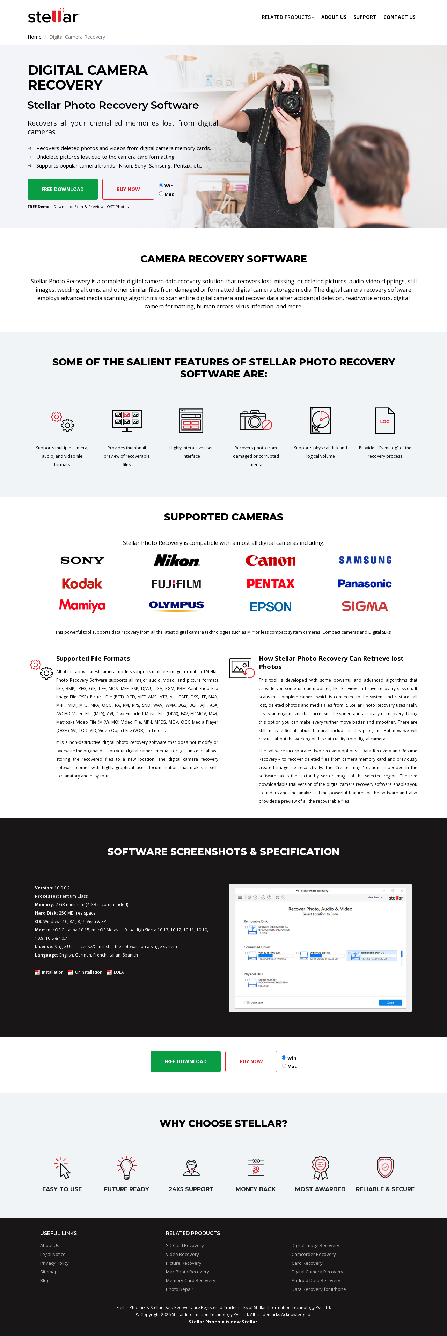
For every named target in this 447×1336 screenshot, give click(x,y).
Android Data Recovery (316, 1280)
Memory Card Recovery (190, 1280)
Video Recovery (182, 1254)
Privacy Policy (54, 1263)
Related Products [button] (288, 17)
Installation (53, 972)
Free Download (63, 189)
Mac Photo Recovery (187, 1272)
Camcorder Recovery (314, 1254)
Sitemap (49, 1272)
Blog (44, 1280)
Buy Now (128, 189)
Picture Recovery (183, 1263)
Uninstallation (88, 972)
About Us (49, 1245)
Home (35, 37)
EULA (119, 972)
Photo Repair (179, 1289)
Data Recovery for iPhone (319, 1289)
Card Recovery (307, 1263)
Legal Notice (53, 1254)
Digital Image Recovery (315, 1245)
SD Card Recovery (185, 1245)
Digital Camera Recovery (317, 1272)
